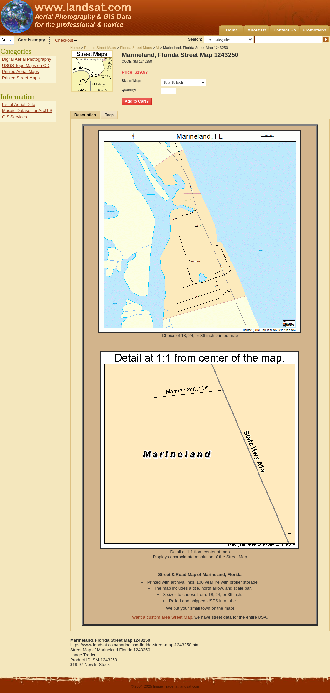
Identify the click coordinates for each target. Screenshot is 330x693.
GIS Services (14, 116)
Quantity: (129, 90)
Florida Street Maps (136, 48)
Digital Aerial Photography (26, 59)
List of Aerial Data (18, 104)
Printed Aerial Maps (20, 71)
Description (85, 115)
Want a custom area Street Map (162, 617)
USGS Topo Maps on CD (25, 65)
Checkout (64, 40)
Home (231, 30)
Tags (109, 115)
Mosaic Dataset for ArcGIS (27, 110)
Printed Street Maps (100, 48)
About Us (256, 30)
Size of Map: (131, 81)
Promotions (314, 30)
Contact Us (284, 30)
